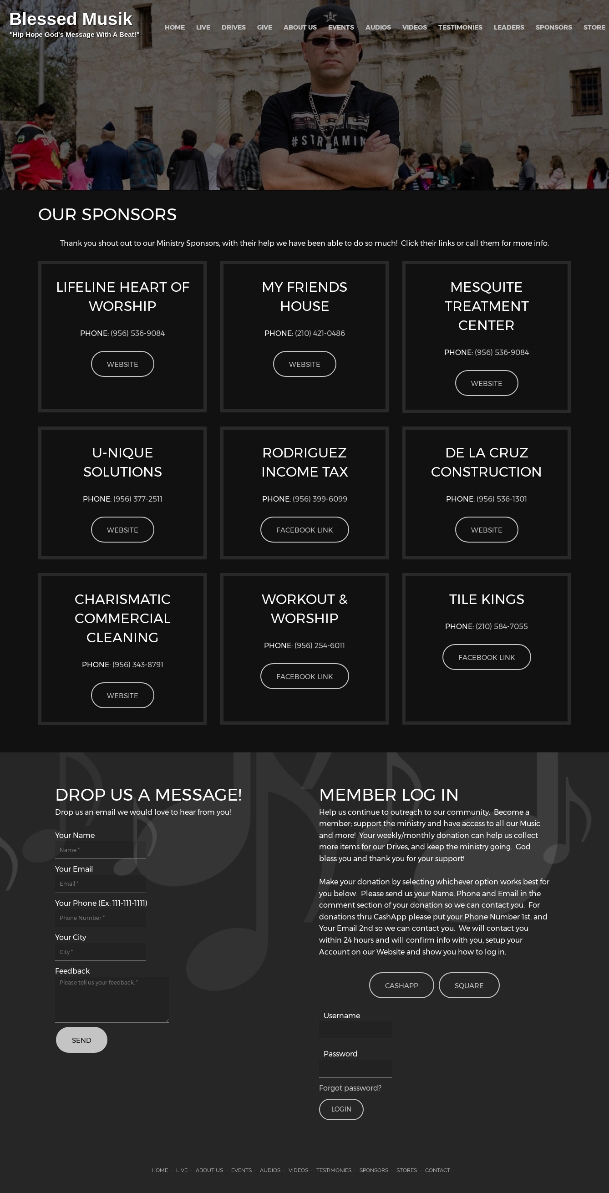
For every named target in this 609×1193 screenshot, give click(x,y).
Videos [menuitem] (298, 1170)
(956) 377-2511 (137, 499)
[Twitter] (110, 1102)
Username (342, 1015)
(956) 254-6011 (319, 645)
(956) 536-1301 (502, 499)
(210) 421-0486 (320, 333)
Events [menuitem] (241, 1170)
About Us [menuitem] (209, 1170)
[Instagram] (131, 1102)
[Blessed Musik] (75, 27)
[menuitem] (174, 27)
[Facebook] (88, 1102)
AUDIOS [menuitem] (270, 1170)
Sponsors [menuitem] (374, 1170)
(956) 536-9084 (138, 333)
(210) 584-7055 (502, 626)
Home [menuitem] (160, 1170)
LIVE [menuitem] (182, 1170)
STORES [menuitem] (406, 1170)
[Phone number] (66, 1102)
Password (341, 1054)
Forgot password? (350, 1088)
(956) (320, 499)
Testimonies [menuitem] (333, 1170)
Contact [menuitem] (437, 1170)
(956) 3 (137, 664)
